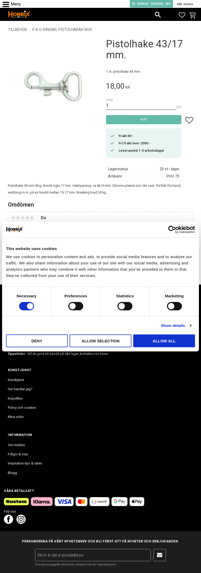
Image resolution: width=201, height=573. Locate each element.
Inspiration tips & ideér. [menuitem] (25, 463)
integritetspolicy (106, 564)
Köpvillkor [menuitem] (15, 398)
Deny (36, 341)
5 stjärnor (32, 217)
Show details (173, 325)
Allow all (164, 341)
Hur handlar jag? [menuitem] (20, 389)
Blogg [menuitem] (12, 473)
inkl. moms (185, 4)
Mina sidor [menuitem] (16, 417)
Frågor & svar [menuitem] (18, 454)
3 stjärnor (22, 217)
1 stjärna (13, 217)
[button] (7, 4)
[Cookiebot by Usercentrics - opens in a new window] (172, 229)
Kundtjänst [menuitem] (16, 380)
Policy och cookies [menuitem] (22, 408)
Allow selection (100, 341)
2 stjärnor (17, 217)
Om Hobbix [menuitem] (16, 445)
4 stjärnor (27, 217)
